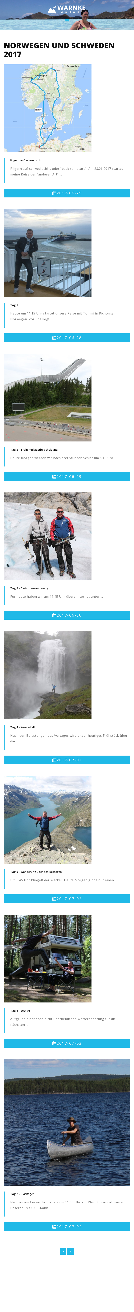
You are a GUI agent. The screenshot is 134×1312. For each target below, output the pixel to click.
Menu (67, 21)
